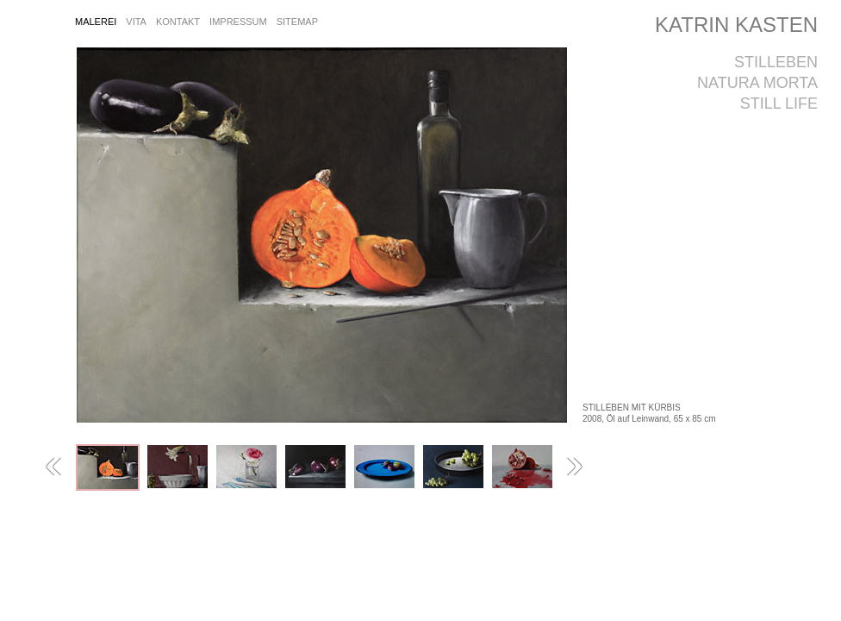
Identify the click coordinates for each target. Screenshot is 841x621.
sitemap (297, 21)
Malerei (95, 21)
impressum (238, 21)
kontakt (178, 21)
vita (136, 21)
